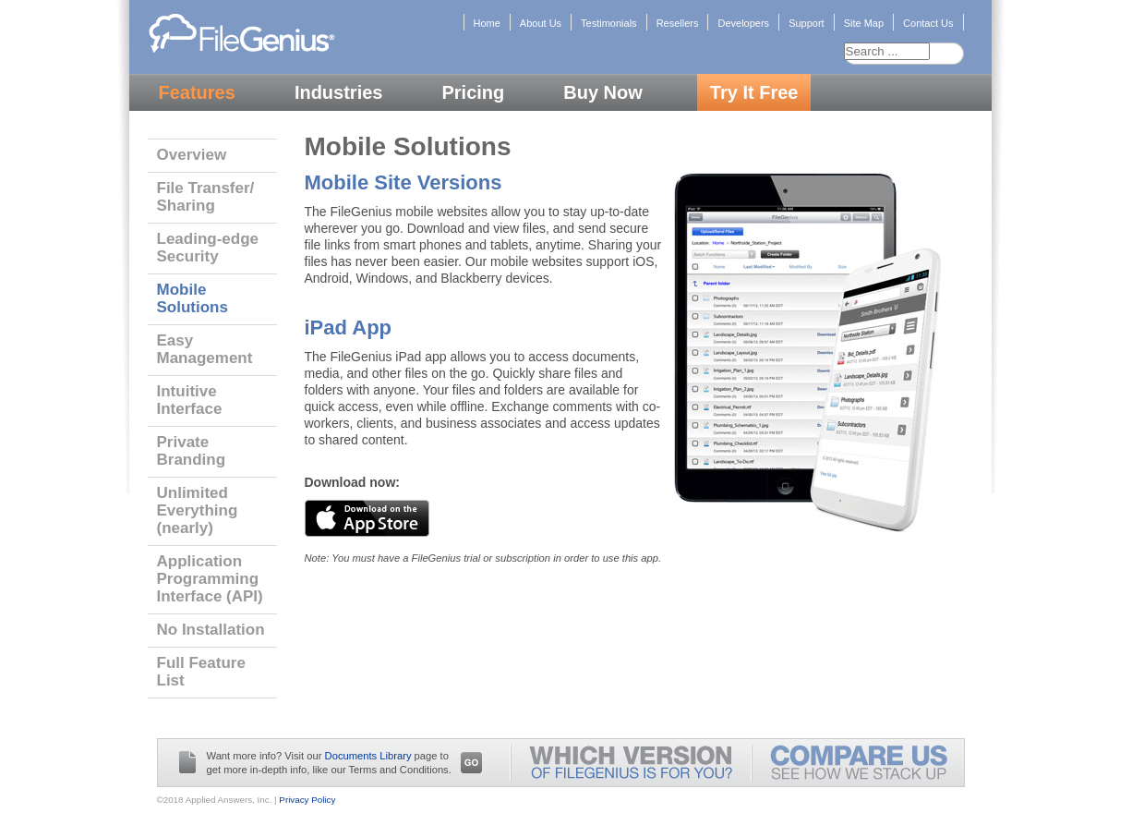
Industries (339, 92)
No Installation (211, 629)
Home (487, 23)
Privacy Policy (307, 800)
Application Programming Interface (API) (210, 578)
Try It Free (754, 92)
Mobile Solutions (192, 298)
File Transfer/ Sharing (206, 196)
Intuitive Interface (190, 400)
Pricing (472, 92)
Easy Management (205, 349)
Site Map (864, 23)
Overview (192, 155)
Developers (743, 23)
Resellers (677, 23)
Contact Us (928, 23)
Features (197, 92)
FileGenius (241, 32)
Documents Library (368, 755)
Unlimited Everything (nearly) (197, 510)
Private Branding (191, 450)
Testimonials (609, 23)
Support (807, 23)
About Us (540, 23)
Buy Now (603, 92)
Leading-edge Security (208, 247)
